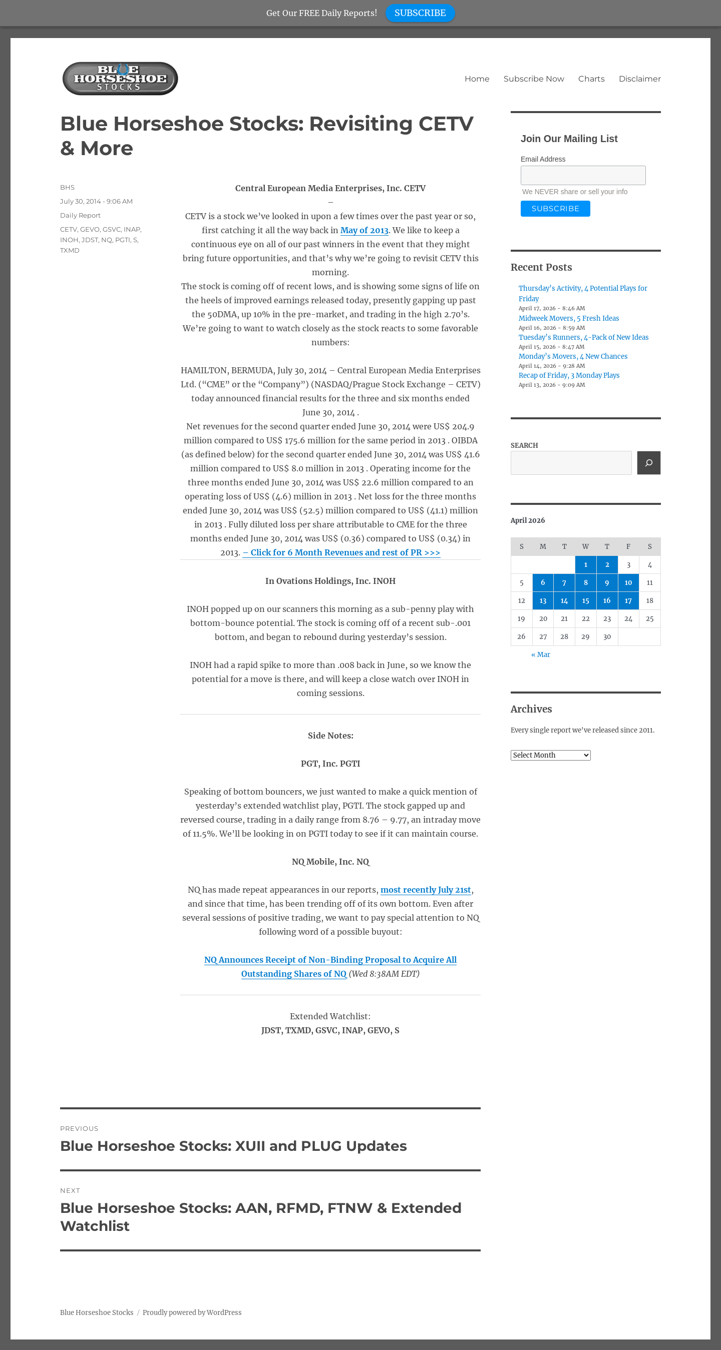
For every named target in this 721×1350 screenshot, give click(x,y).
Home (477, 79)
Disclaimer (640, 79)
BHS (67, 187)
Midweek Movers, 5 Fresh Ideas (569, 318)
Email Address (543, 159)
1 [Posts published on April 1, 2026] (585, 564)
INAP (132, 229)
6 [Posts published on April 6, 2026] (543, 582)
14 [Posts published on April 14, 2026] (564, 600)
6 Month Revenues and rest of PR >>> (346, 552)
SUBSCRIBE (420, 13)
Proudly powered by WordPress (192, 1312)
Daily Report (80, 215)
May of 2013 (364, 230)
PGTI (122, 240)
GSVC (112, 229)
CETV (68, 229)
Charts (591, 79)
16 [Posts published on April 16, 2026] (607, 600)
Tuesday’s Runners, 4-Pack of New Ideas (584, 337)
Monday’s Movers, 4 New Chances (573, 356)
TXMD (70, 250)
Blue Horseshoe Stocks (97, 1312)
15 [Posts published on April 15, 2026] (585, 600)
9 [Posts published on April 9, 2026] (607, 582)
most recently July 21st (426, 890)
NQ (106, 240)
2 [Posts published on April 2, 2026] (607, 564)
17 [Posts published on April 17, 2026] (628, 600)
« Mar (540, 654)
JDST (90, 240)
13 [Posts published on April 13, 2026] (543, 600)
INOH (69, 240)
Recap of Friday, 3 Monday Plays (569, 375)
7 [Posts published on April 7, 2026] (564, 582)
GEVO (90, 229)
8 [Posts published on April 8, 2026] (586, 582)
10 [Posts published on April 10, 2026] (628, 582)
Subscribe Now (534, 79)
